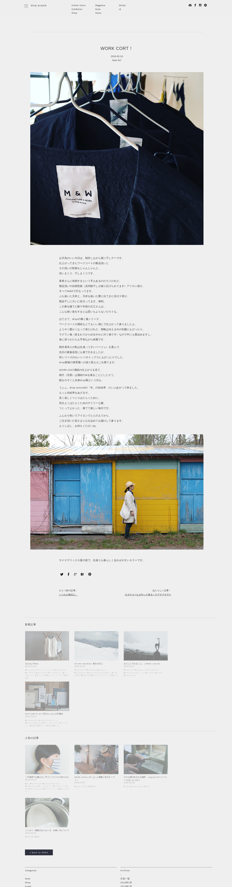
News (98, 13)
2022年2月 (126, 780)
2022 (123, 816)
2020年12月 (126, 796)
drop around (38, 5)
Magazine (100, 5)
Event (28, 780)
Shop (74, 13)
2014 (123, 847)
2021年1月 (125, 792)
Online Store (79, 5)
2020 (123, 823)
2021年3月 (125, 784)
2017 (123, 835)
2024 (123, 808)
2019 (123, 827)
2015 (123, 843)
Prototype (30, 788)
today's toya (32, 804)
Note (98, 9)
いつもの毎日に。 (69, 592)
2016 (123, 839)
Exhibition (77, 9)
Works (122, 5)
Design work (31, 784)
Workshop (30, 796)
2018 (123, 831)
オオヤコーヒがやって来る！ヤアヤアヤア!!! (148, 592)
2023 (123, 812)
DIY (120, 60)
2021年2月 (125, 788)
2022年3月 (126, 776)
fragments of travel (35, 800)
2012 (123, 855)
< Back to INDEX (39, 747)
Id (120, 9)
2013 (123, 851)
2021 (123, 819)
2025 (123, 804)
